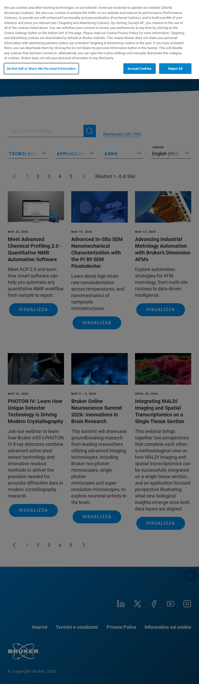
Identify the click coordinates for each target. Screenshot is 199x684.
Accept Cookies (139, 69)
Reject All (175, 69)
